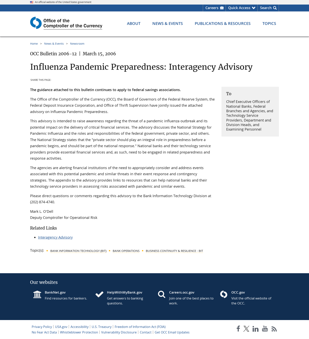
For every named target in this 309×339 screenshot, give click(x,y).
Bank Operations (126, 251)
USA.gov (61, 327)
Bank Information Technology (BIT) (78, 251)
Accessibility (80, 327)
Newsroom (77, 43)
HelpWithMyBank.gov (124, 292)
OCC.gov (238, 292)
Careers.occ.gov (181, 292)
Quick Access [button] (239, 7)
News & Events (54, 43)
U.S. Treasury (102, 327)
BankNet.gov (55, 292)
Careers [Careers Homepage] (211, 7)
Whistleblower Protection (79, 332)
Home (34, 43)
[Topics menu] (269, 23)
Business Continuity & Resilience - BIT (174, 251)
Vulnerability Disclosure (119, 332)
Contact (146, 332)
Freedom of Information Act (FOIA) (140, 327)
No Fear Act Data (44, 332)
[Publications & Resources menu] (222, 23)
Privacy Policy (42, 327)
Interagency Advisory (55, 237)
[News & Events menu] (167, 23)
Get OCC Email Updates (172, 332)
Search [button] (266, 7)
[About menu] (134, 23)
